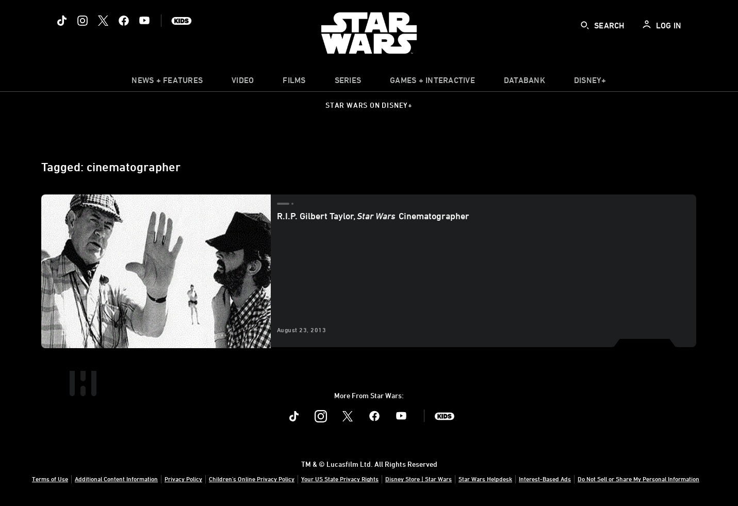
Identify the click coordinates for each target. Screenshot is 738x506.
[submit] (585, 25)
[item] (167, 82)
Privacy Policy (183, 478)
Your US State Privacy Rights (340, 478)
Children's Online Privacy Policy (251, 478)
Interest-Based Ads (545, 478)
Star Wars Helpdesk (485, 478)
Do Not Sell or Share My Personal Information (638, 478)
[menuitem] (242, 82)
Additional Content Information (116, 478)
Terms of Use (50, 478)
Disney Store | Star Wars (418, 478)
